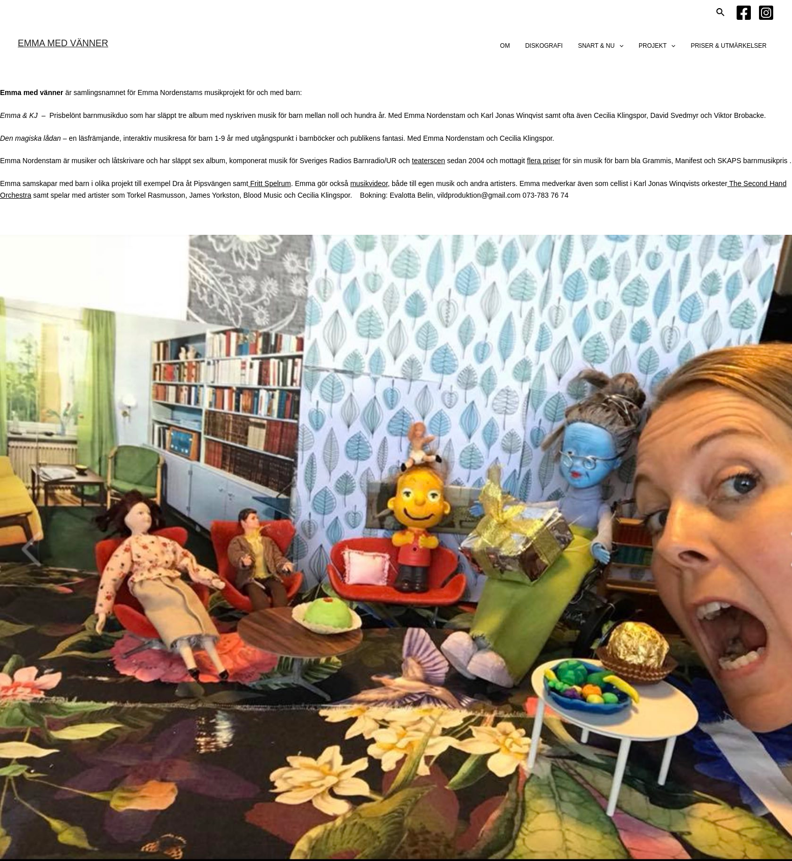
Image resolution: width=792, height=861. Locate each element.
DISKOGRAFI (544, 45)
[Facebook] (744, 13)
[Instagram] (766, 13)
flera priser (543, 161)
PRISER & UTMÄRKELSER (729, 45)
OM (505, 45)
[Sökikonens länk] (720, 12)
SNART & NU (600, 45)
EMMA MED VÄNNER (63, 43)
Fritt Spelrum (269, 183)
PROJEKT (657, 45)
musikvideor (369, 183)
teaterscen (428, 161)
